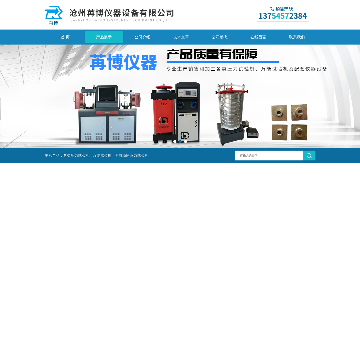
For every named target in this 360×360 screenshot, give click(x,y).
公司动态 (220, 37)
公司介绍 (142, 37)
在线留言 (258, 37)
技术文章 (181, 37)
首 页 (65, 37)
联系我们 (297, 37)
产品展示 (104, 37)
